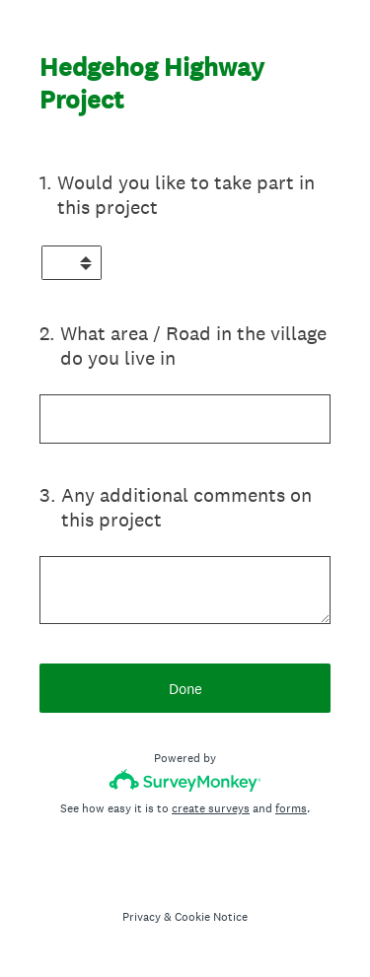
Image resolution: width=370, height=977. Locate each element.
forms (291, 808)
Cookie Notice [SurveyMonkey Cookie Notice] (211, 917)
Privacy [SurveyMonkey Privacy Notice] (141, 917)
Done (185, 688)
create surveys (211, 808)
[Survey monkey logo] (185, 780)
